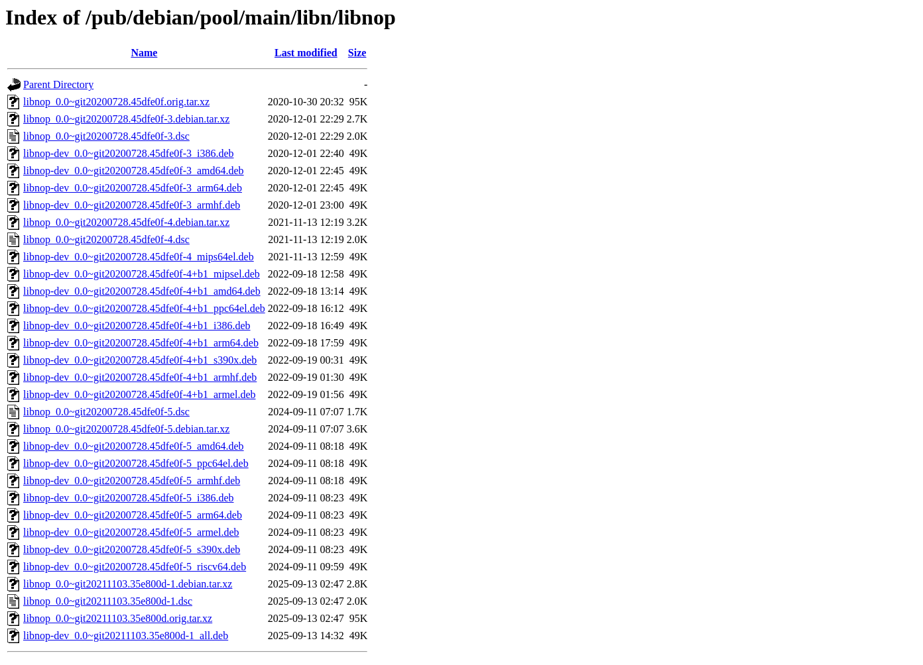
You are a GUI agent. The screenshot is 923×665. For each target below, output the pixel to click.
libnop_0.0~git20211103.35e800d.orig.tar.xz (117, 618)
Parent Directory (58, 84)
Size (357, 52)
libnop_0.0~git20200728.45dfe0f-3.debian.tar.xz (126, 119)
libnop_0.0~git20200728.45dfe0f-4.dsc (106, 239)
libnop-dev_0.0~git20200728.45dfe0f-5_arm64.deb (132, 515)
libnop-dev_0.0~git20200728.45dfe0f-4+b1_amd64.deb (142, 291)
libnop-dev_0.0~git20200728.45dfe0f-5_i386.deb (128, 497)
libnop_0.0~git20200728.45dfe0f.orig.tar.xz (116, 101)
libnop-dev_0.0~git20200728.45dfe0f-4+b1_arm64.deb (141, 342)
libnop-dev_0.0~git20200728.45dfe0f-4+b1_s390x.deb (140, 360)
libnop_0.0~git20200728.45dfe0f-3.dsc (106, 136)
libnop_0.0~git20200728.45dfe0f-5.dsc (106, 411)
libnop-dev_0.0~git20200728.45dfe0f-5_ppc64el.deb (136, 463)
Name (144, 52)
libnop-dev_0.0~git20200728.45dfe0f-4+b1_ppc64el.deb (144, 308)
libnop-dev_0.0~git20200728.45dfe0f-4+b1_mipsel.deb (141, 274)
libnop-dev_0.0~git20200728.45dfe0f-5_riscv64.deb (134, 566)
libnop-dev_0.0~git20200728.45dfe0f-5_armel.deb (131, 532)
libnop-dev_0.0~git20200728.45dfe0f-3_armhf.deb (131, 205)
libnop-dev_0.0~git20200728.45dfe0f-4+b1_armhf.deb (140, 377)
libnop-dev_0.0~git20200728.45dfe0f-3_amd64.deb (133, 170)
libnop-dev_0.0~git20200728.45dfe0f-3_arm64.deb (132, 187)
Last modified (306, 52)
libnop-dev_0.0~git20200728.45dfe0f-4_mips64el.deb (138, 256)
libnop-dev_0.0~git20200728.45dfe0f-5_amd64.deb (133, 446)
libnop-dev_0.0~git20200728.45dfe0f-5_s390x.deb (131, 549)
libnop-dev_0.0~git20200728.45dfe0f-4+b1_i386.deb (137, 325)
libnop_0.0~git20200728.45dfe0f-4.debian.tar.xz (126, 222)
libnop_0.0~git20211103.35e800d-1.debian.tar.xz (127, 583)
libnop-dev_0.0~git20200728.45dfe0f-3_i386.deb (128, 153)
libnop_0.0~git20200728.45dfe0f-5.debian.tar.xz (126, 429)
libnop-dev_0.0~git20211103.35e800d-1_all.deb (125, 635)
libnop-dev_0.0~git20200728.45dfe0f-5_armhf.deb (131, 480)
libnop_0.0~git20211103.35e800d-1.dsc (107, 601)
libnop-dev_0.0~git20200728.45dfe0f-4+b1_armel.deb (139, 394)
